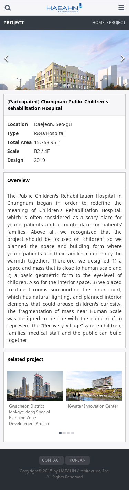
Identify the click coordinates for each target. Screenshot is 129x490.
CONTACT (51, 460)
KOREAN (77, 460)
